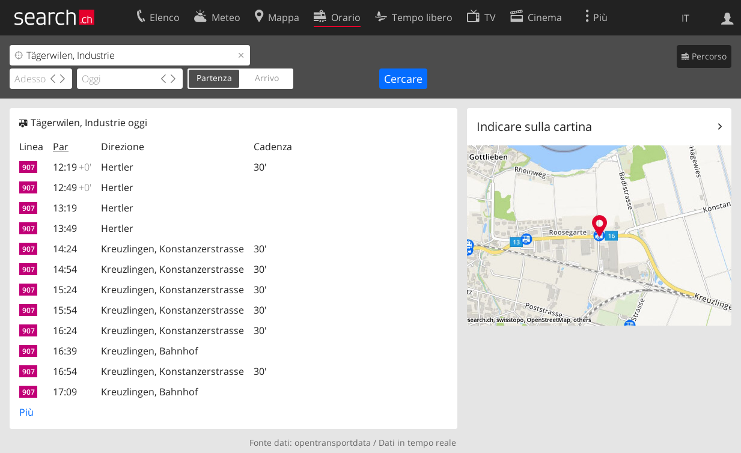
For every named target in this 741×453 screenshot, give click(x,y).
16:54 (65, 371)
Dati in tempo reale (417, 442)
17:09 (65, 391)
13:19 (65, 207)
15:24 (65, 289)
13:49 (65, 228)
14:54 (65, 269)
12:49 (72, 187)
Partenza (214, 78)
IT (685, 18)
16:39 (65, 350)
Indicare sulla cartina (534, 126)
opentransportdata (332, 442)
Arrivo (267, 78)
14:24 (65, 248)
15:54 (65, 310)
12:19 (72, 167)
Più (26, 412)
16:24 (65, 330)
